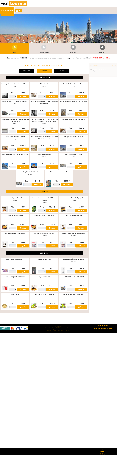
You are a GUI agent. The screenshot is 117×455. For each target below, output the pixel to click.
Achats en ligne (7, 10)
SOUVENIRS (62, 71)
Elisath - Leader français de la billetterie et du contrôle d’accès (58, 327)
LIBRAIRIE (44, 71)
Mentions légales (102, 325)
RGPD (102, 452)
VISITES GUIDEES (26, 71)
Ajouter (23, 96)
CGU (102, 449)
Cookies (102, 454)
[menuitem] (7, 10)
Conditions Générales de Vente (103, 328)
